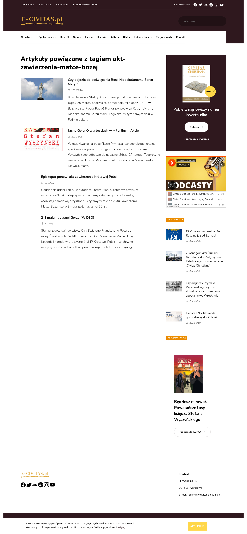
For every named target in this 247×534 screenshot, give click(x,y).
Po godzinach (164, 37)
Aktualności (27, 37)
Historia (101, 37)
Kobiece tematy (143, 37)
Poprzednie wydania (196, 139)
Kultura (114, 37)
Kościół (64, 37)
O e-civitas (28, 4)
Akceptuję (197, 526)
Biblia (126, 37)
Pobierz (194, 127)
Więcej (121, 527)
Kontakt (180, 37)
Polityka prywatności (85, 4)
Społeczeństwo (47, 37)
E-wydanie (45, 4)
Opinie (77, 37)
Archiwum (62, 4)
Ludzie (89, 37)
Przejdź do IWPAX (190, 432)
